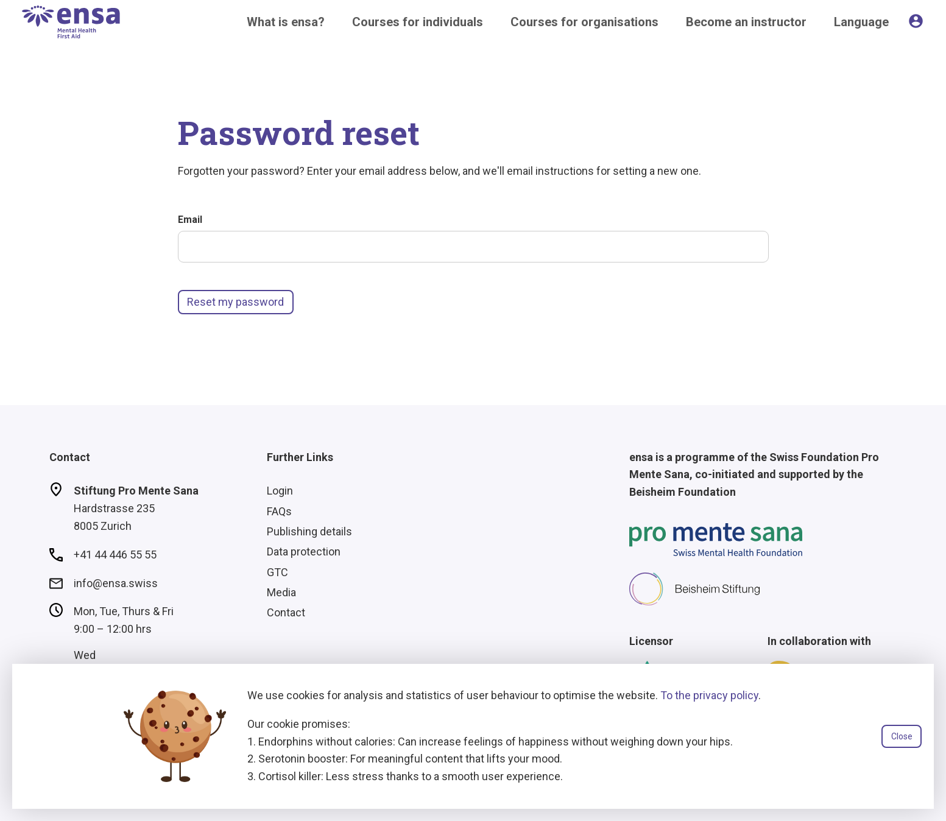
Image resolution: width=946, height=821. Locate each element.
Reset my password (235, 301)
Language (861, 22)
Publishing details (309, 531)
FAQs (279, 511)
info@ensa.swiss (116, 583)
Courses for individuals (417, 22)
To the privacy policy (709, 695)
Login (280, 490)
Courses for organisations (584, 22)
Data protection (304, 551)
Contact (286, 612)
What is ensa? (286, 22)
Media (281, 592)
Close (901, 736)
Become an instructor (746, 22)
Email (190, 219)
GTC (277, 572)
